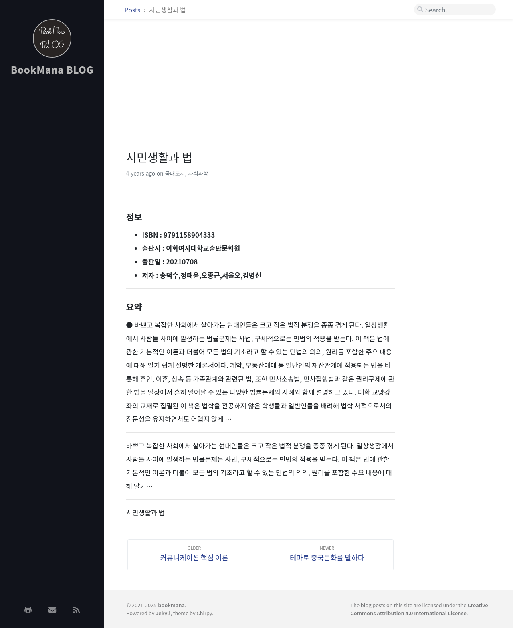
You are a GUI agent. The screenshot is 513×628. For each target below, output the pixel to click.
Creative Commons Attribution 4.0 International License (419, 608)
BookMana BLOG (52, 69)
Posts (133, 9)
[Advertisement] (52, 209)
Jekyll (163, 613)
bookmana (171, 605)
